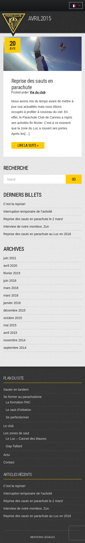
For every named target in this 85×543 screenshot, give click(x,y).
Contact (8, 462)
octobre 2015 (12, 318)
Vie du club (37, 92)
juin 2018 (9, 280)
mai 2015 (10, 325)
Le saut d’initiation (18, 410)
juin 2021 (9, 258)
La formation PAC (18, 402)
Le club (8, 426)
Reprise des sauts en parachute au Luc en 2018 (37, 234)
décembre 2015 (14, 310)
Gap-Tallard (14, 446)
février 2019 (11, 273)
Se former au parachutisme (22, 397)
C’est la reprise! (14, 204)
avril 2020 (10, 265)
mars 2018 (10, 288)
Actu (6, 455)
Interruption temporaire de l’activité (27, 211)
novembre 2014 (14, 340)
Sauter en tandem (16, 389)
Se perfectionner (17, 417)
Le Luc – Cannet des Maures (26, 438)
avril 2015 (10, 332)
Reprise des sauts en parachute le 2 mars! (33, 219)
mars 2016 (10, 295)
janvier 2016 (12, 303)
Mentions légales (42, 537)
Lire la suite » (27, 145)
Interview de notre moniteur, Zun (26, 226)
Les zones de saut (16, 433)
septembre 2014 (14, 347)
